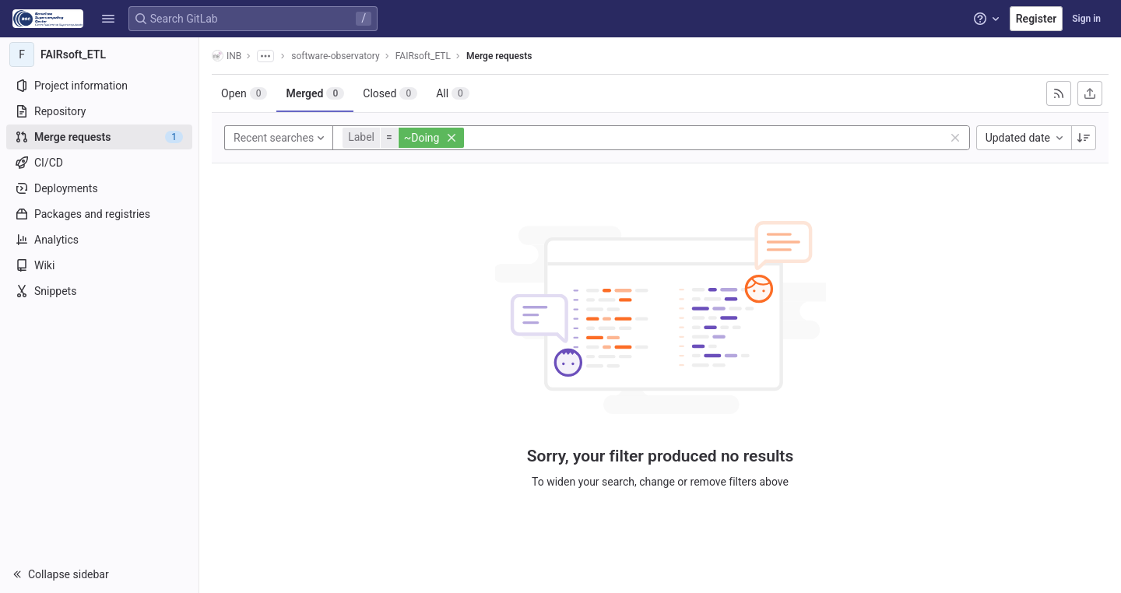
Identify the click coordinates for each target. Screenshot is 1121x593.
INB (226, 55)
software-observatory (335, 56)
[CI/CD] (99, 162)
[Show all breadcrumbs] (265, 56)
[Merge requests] (99, 137)
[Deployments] (99, 188)
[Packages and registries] (99, 214)
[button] (108, 18)
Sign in (1086, 18)
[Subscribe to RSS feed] (1058, 93)
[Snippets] (99, 291)
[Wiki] (99, 265)
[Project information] (99, 85)
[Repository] (99, 111)
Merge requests (499, 56)
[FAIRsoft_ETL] (99, 54)
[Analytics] (99, 239)
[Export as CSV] (1089, 93)
